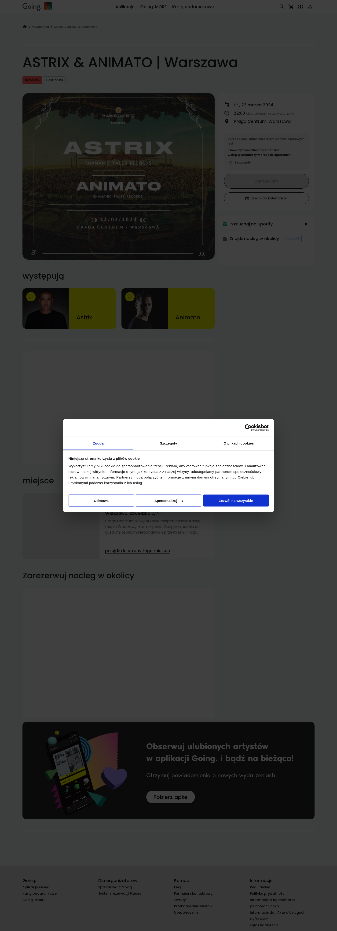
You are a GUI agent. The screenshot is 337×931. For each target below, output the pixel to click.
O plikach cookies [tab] (238, 443)
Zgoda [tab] (98, 443)
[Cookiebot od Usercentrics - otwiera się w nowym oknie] (248, 427)
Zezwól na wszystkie (236, 501)
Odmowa (101, 501)
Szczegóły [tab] (168, 443)
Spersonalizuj (168, 501)
